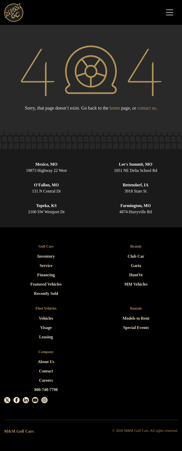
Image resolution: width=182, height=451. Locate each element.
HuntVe (136, 275)
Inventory (46, 256)
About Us (46, 362)
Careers (46, 380)
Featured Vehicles (46, 284)
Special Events (136, 327)
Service (46, 265)
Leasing (46, 337)
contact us (146, 108)
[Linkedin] (26, 400)
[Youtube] (35, 400)
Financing (46, 275)
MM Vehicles (135, 284)
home (115, 108)
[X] (7, 400)
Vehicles (46, 318)
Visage (46, 327)
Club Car (136, 256)
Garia (136, 265)
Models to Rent (136, 318)
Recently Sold (46, 293)
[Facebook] (16, 400)
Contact (46, 371)
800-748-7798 (46, 389)
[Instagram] (44, 400)
